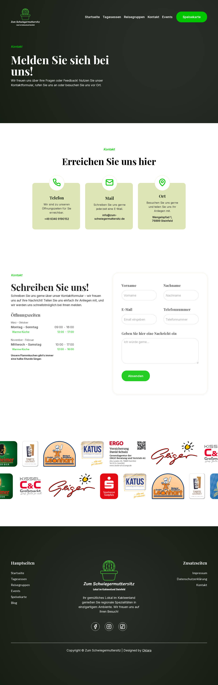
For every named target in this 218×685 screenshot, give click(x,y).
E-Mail (127, 323)
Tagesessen (112, 17)
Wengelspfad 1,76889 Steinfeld (162, 218)
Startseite (92, 17)
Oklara (146, 650)
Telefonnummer (176, 323)
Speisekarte (192, 17)
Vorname (129, 299)
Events (167, 17)
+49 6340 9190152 (56, 219)
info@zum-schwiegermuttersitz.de (109, 216)
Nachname (172, 299)
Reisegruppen (134, 17)
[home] (25, 17)
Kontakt (153, 17)
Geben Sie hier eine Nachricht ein (149, 347)
